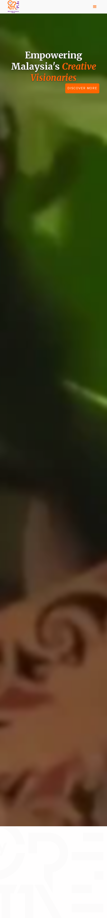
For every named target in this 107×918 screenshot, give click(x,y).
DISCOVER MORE (82, 88)
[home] (12, 6)
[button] (95, 7)
